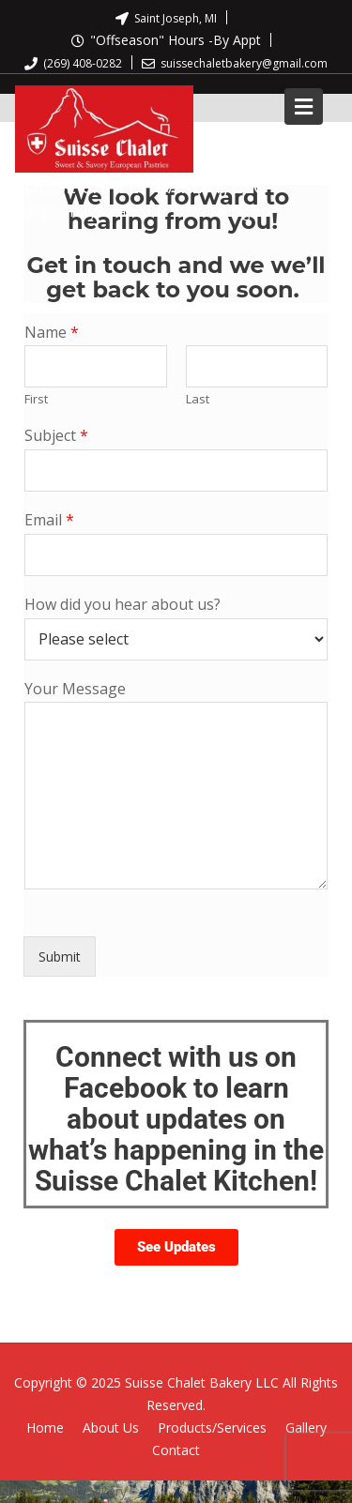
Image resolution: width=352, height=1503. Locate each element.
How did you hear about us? (122, 605)
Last (197, 399)
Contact (176, 1450)
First (36, 399)
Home (45, 1427)
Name (51, 332)
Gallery (306, 1427)
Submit (59, 956)
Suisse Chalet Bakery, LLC (140, 186)
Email (49, 520)
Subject (56, 436)
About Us (111, 1427)
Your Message (75, 689)
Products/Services (212, 1427)
